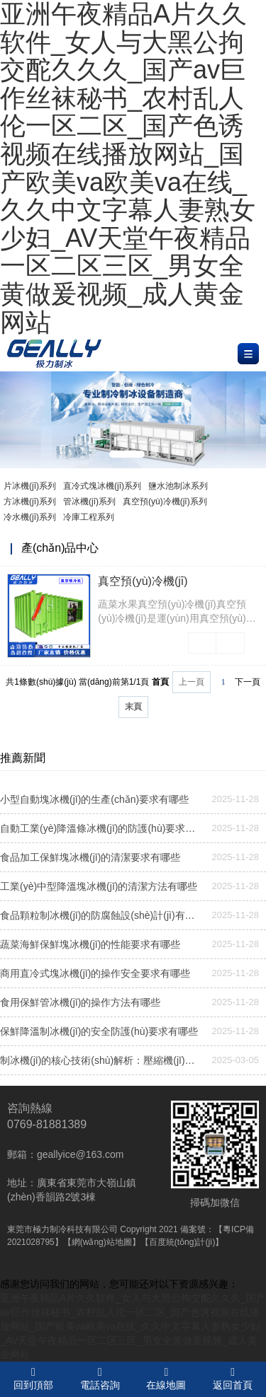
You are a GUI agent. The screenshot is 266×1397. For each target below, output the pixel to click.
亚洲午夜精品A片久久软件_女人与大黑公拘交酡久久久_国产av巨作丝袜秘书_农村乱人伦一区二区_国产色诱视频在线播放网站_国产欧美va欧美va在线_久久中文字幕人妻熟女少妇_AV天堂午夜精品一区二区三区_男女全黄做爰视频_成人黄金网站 (133, 1326)
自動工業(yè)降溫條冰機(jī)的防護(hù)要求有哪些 (101, 828)
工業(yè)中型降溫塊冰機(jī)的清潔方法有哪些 (98, 886)
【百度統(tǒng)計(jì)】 (182, 1242)
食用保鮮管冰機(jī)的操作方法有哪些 (80, 1002)
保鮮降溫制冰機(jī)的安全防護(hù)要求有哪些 (99, 1031)
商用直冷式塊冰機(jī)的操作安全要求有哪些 (95, 973)
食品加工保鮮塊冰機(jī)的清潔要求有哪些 (90, 857)
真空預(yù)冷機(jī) (142, 581)
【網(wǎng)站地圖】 (101, 1242)
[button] (127, 454)
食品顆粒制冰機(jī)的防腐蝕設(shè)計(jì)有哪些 (101, 915)
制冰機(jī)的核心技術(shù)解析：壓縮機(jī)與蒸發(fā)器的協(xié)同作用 (101, 1060)
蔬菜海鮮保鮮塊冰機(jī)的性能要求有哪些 (90, 944)
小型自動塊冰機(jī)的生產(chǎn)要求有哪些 (94, 799)
